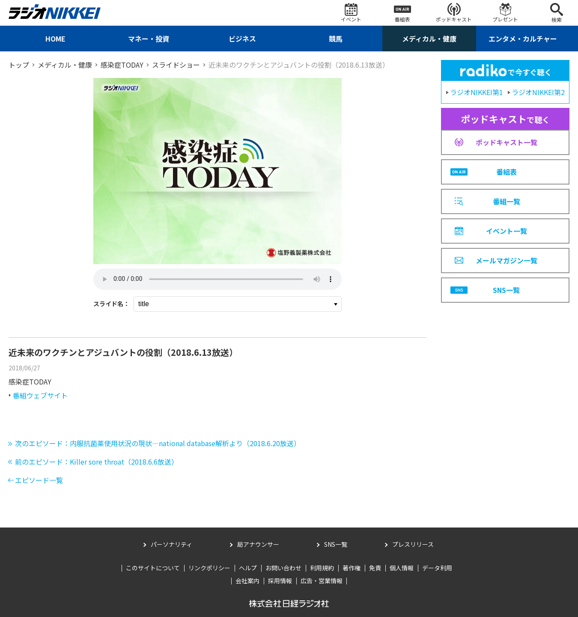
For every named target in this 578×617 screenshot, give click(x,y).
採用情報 (280, 580)
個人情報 (402, 567)
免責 (375, 567)
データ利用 (437, 567)
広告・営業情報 (322, 580)
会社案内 (247, 580)
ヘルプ (248, 567)
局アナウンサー (258, 544)
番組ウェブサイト (40, 395)
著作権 (352, 567)
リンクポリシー (209, 567)
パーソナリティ (171, 544)
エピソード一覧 (39, 480)
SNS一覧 (335, 544)
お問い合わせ (283, 567)
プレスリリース (413, 544)
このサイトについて (153, 567)
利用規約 (322, 567)
